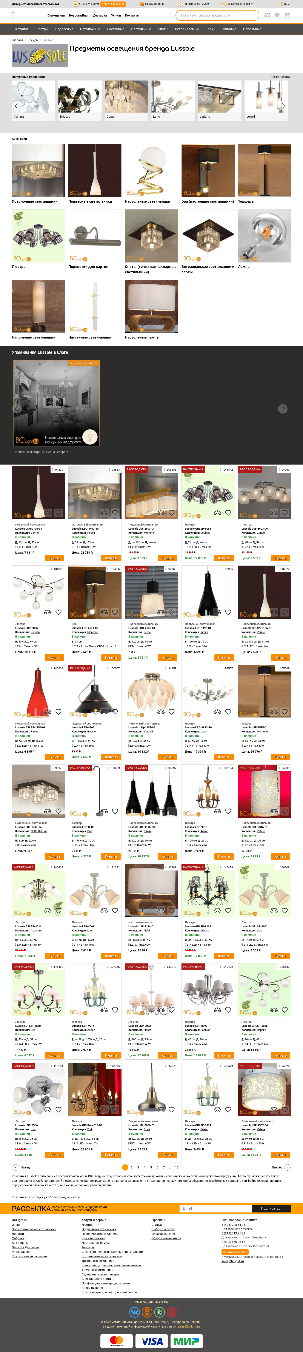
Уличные (229, 29)
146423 (226, 1066)
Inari (33, 1129)
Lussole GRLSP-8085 (198, 528)
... (170, 1167)
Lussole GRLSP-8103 (198, 926)
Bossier (92, 731)
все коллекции (281, 77)
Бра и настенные (93, 1238)
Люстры (41, 29)
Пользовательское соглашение (34, 1229)
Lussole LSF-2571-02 (85, 628)
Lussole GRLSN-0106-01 (256, 628)
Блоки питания (92, 1288)
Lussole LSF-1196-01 (198, 628)
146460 (57, 966)
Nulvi (147, 930)
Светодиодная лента (96, 1279)
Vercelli (148, 731)
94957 (170, 668)
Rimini (204, 632)
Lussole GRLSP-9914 (198, 1125)
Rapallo (35, 632)
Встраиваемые (187, 29)
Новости (18, 1233)
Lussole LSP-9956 (26, 1125)
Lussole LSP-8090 (196, 1025)
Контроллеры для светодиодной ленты (109, 1292)
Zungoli (261, 532)
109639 (113, 768)
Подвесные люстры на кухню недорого (41, 452)
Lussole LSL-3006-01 (141, 1125)
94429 (57, 469)
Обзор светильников (166, 1238)
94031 (284, 768)
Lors (90, 930)
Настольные (141, 29)
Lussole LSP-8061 (83, 926)
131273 (170, 966)
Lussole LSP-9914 (83, 1025)
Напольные (252, 29)
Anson (204, 831)
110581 (57, 1066)
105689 (283, 668)
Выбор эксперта (163, 1229)
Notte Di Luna (39, 831)
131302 (57, 569)
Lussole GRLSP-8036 (254, 1025)
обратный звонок (113, 4)
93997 (170, 768)
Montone (149, 532)
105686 (113, 569)
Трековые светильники (98, 1260)
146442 (226, 469)
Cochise (205, 532)
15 (176, 1167)
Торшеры (88, 1247)
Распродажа (21, 1251)
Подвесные (64, 29)
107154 (226, 768)
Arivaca (204, 930)
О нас (16, 1224)
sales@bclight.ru (155, 3)
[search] (253, 15)
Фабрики (18, 1238)
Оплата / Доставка (25, 1247)
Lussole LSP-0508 (83, 827)
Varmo (35, 532)
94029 (284, 1066)
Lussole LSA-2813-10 (198, 727)
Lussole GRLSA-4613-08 (87, 1125)
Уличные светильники (97, 1269)
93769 (170, 569)
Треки (210, 29)
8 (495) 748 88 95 (233, 1224)
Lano (203, 731)
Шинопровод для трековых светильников (111, 1265)
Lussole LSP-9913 (196, 827)
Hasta (147, 1029)
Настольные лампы (96, 1242)
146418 (57, 867)
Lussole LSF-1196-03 (141, 827)
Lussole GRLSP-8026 (28, 926)
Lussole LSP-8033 (139, 1025)
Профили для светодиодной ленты (106, 1283)
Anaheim (36, 930)
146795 (113, 1066)
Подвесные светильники (99, 1229)
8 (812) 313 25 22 (233, 1233)
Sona (147, 1129)
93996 (227, 569)
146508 (283, 867)
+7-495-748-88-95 (89, 3)
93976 (57, 768)
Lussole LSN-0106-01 (28, 528)
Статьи (157, 1224)
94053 (284, 469)
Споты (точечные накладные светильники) (112, 1251)
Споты (163, 29)
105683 (170, 469)
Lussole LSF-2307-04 (254, 1125)
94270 (170, 1066)
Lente (147, 632)
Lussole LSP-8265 (83, 727)
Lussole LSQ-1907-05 (141, 727)
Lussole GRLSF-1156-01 (30, 727)
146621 (57, 668)
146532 (283, 966)
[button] (283, 409)
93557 (227, 668)
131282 (113, 867)
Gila (33, 1029)
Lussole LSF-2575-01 (254, 727)
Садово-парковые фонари (100, 1274)
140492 (226, 966)
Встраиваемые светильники (102, 1256)
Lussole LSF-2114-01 (141, 926)
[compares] (47, 513)
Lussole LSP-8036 (26, 628)
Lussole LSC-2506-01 (141, 628)
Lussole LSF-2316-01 (254, 827)
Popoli (91, 532)
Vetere (261, 831)
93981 (170, 867)
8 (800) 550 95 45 (233, 1242)
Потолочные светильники (100, 1233)
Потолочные (90, 29)
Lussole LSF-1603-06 (254, 528)
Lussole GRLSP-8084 (28, 1025)
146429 (226, 867)
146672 (283, 569)
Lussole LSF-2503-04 (141, 528)
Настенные (115, 29)
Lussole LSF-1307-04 (28, 827)
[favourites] (58, 513)
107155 (113, 966)
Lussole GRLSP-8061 (254, 926)
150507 (113, 668)
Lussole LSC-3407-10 (85, 528)
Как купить (20, 1242)
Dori (89, 831)
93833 (114, 469)
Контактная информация (30, 1256)
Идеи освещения (163, 1233)
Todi (89, 1129)
